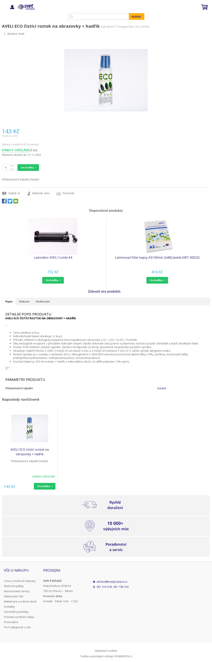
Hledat (136, 16)
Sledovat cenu (41, 193)
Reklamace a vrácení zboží (20, 601)
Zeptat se (14, 193)
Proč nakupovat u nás (17, 627)
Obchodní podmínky (16, 612)
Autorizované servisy (16, 591)
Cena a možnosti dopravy (20, 581)
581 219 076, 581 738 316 (113, 587)
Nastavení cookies (106, 650)
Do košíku (27, 167)
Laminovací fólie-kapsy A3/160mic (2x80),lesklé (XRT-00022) (157, 257)
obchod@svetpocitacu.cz (112, 581)
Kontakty (9, 606)
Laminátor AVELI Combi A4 (53, 257)
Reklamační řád (13, 596)
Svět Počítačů (26, 7)
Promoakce (11, 622)
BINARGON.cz (123, 656)
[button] (53, 280)
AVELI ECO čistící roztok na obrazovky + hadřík (30, 451)
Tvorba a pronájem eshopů (97, 656)
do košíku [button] (52, 280)
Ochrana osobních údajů (19, 617)
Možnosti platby (14, 586)
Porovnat (68, 193)
